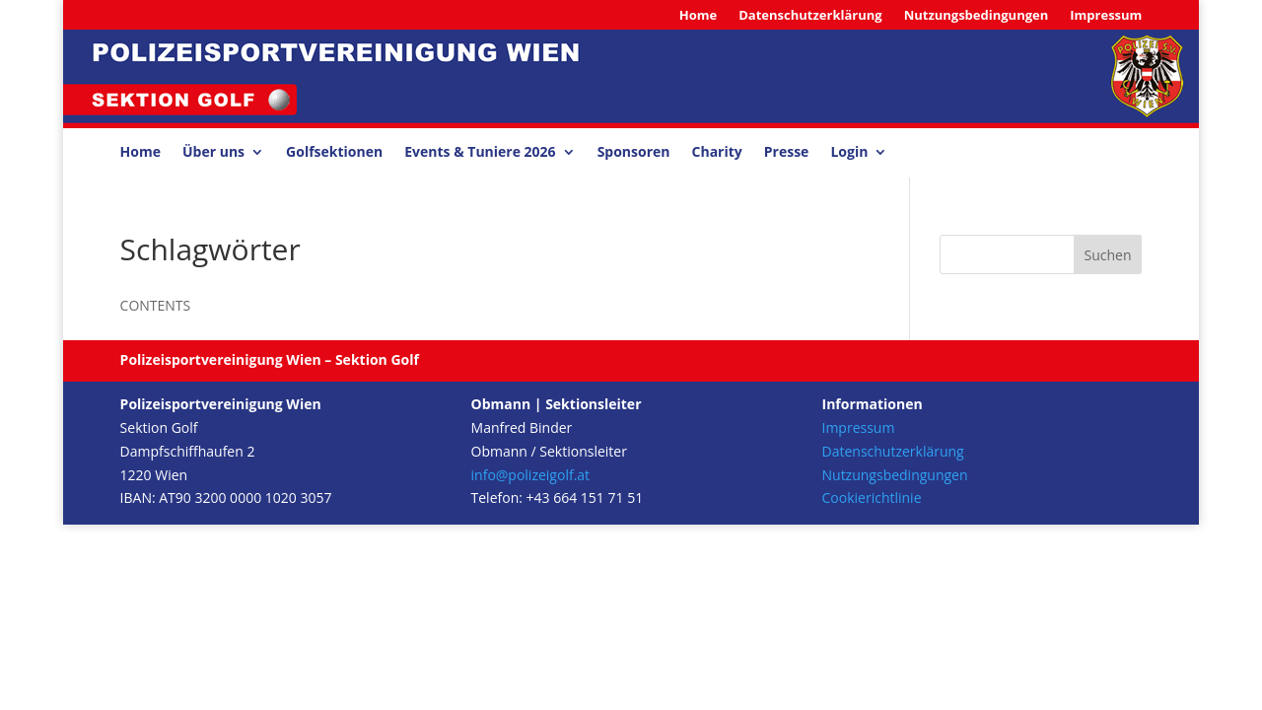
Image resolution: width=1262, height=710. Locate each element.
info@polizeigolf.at (531, 474)
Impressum (1106, 16)
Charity (717, 153)
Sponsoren (633, 153)
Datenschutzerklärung (809, 16)
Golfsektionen (334, 153)
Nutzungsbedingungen (976, 16)
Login (849, 153)
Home (698, 16)
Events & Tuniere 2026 (479, 153)
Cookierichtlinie (872, 497)
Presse (786, 153)
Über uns (213, 153)
